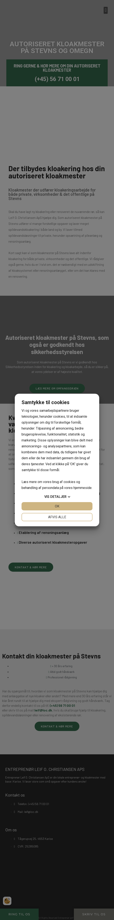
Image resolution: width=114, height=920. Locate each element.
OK (57, 506)
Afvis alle (57, 517)
